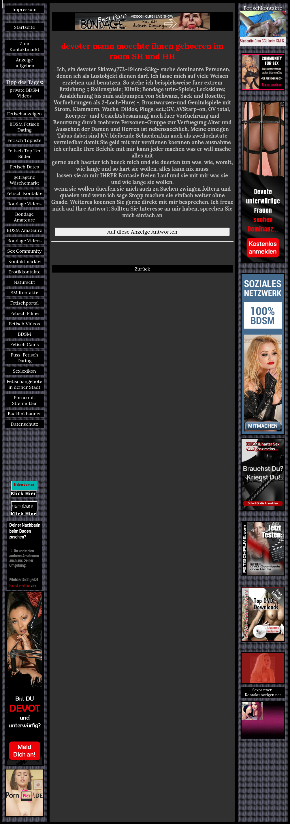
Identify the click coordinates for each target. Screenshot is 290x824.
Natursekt (24, 282)
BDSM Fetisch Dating (24, 127)
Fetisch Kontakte (24, 193)
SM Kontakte (24, 292)
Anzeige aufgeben (24, 62)
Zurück (142, 269)
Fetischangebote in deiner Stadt (24, 384)
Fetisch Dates (24, 167)
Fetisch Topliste (24, 140)
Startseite (24, 27)
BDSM (24, 334)
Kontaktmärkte (24, 261)
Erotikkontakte (24, 272)
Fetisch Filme (24, 313)
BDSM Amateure (24, 230)
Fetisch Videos (24, 323)
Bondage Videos (24, 204)
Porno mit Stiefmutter (24, 400)
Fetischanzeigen (24, 114)
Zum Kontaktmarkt (24, 46)
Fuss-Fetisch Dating (24, 357)
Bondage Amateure (24, 217)
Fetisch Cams (24, 344)
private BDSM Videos (24, 93)
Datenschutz (24, 424)
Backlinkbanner (24, 413)
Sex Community (24, 251)
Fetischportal (24, 303)
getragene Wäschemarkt (24, 180)
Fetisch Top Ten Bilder (24, 153)
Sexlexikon (24, 371)
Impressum (24, 9)
